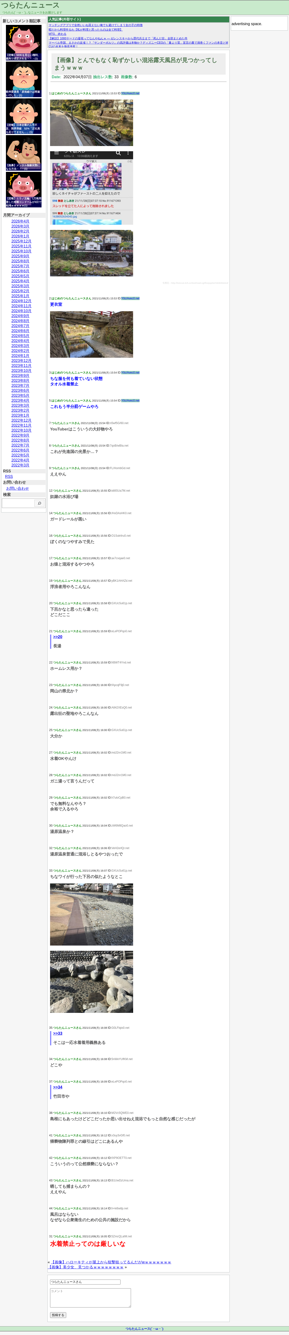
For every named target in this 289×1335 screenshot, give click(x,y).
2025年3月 (20, 286)
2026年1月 (20, 236)
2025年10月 (21, 251)
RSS (9, 477)
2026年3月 (20, 226)
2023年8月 (20, 381)
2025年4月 (20, 281)
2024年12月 (21, 301)
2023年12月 (21, 361)
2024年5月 (20, 336)
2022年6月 (20, 450)
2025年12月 (21, 241)
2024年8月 (20, 321)
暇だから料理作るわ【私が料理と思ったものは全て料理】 (86, 29)
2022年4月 (20, 460)
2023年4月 (20, 400)
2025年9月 (20, 256)
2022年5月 (20, 455)
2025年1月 (20, 296)
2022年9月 (20, 435)
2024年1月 (20, 356)
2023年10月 (21, 371)
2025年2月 (20, 291)
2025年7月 (20, 266)
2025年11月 (21, 246)
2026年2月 (20, 231)
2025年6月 (20, 271)
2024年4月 (20, 341)
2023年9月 (20, 376)
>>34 (57, 1087)
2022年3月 (20, 465)
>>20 (57, 637)
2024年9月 (20, 316)
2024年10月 (21, 311)
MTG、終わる (57, 34)
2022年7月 (20, 445)
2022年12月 (21, 420)
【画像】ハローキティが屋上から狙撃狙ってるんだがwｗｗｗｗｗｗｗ (111, 1262)
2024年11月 (21, 306)
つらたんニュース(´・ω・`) (144, 1332)
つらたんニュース (30, 5)
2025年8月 (20, 261)
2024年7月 (20, 326)
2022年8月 (20, 440)
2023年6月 (20, 391)
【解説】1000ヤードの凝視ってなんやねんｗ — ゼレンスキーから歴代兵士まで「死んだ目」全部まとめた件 (118, 38)
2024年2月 (20, 351)
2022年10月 (21, 430)
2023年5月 (20, 395)
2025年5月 (20, 276)
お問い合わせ (17, 488)
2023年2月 (20, 410)
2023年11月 (21, 366)
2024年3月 (20, 346)
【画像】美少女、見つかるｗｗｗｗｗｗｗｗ (86, 1267)
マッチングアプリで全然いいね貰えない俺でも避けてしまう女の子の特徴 (96, 25)
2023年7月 (20, 386)
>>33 (57, 1033)
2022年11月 (21, 425)
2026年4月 (20, 221)
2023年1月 (20, 415)
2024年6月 (20, 331)
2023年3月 (20, 405)
